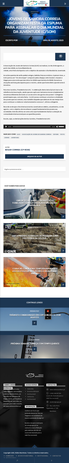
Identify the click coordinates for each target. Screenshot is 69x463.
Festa (62, 134)
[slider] (31, 126)
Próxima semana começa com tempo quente (35, 343)
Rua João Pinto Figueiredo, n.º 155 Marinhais (52, 408)
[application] (34, 127)
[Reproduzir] (6, 127)
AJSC (18, 134)
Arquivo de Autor (34, 156)
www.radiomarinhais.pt (57, 389)
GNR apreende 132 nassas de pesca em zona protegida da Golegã (35, 237)
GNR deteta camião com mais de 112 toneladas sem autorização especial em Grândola (34, 203)
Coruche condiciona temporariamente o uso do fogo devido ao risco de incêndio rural (35, 271)
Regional (34, 13)
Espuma (55, 134)
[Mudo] (57, 127)
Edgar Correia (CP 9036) (30, 40)
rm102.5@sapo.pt (55, 402)
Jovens (6, 137)
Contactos (30, 396)
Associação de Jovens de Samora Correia (36, 134)
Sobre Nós (30, 389)
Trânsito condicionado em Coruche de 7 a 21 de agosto (35, 316)
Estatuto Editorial (33, 391)
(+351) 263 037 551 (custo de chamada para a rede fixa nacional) (54, 395)
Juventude (15, 137)
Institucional (31, 394)
